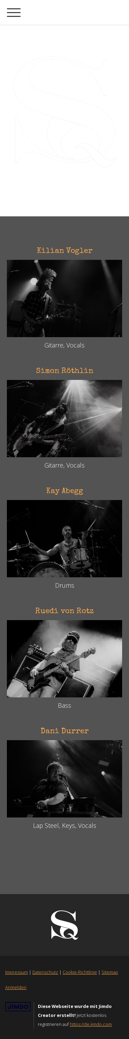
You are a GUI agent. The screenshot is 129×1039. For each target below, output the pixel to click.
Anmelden (15, 987)
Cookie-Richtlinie (80, 972)
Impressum (16, 972)
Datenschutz (45, 972)
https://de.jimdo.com (91, 1024)
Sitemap (109, 972)
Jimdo (18, 1006)
